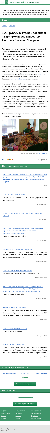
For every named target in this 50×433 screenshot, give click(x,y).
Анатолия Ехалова (18, 79)
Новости (6, 20)
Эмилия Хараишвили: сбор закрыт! (15, 307)
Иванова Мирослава (9, 373)
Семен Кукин (25, 373)
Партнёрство (34, 416)
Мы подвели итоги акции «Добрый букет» (17, 249)
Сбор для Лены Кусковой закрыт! (14, 194)
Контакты (18, 416)
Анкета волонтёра (36, 413)
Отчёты (3, 418)
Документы (19, 413)
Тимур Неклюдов (41, 373)
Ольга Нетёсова (42, 153)
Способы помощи (36, 418)
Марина (41, 74)
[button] (23, 378)
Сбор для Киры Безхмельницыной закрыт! (17, 270)
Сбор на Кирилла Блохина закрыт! (15, 328)
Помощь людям (5, 413)
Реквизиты (18, 418)
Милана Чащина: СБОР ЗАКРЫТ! (14, 345)
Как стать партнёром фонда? (25, 404)
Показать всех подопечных (25, 384)
